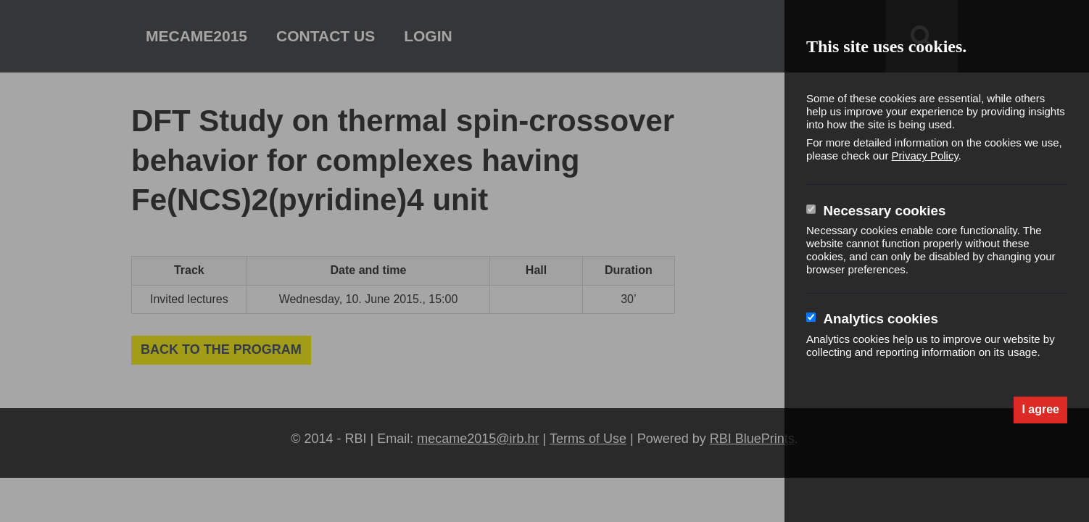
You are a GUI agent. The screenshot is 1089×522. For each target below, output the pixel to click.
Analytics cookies (880, 318)
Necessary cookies (884, 210)
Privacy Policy (925, 155)
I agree (1040, 409)
